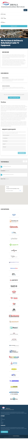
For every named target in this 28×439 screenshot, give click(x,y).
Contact (2, 424)
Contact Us (4, 432)
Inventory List (3, 420)
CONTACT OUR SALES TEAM (14, 98)
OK (20, 191)
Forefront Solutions (16, 436)
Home (2, 418)
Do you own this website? (9, 191)
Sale (1, 421)
